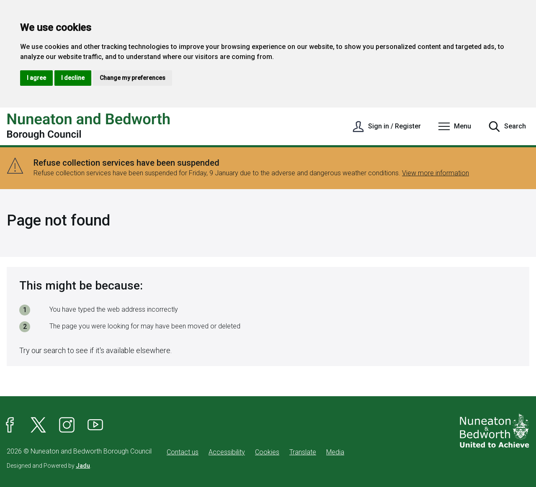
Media (335, 452)
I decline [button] (73, 77)
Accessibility (227, 452)
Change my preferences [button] (132, 77)
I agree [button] (36, 77)
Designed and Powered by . (49, 465)
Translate (302, 452)
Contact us (182, 452)
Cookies (267, 452)
